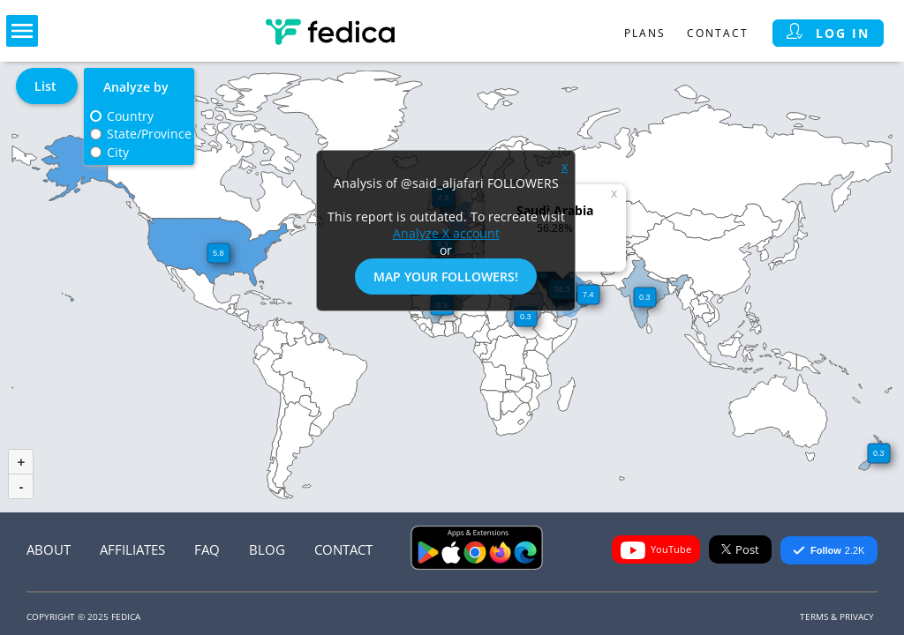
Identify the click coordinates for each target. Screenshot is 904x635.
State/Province (149, 133)
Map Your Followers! (445, 276)
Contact (718, 33)
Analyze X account (446, 233)
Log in (828, 33)
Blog (267, 549)
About (48, 549)
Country (130, 116)
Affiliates (132, 549)
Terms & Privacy (837, 616)
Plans (645, 33)
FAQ (207, 549)
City (118, 152)
